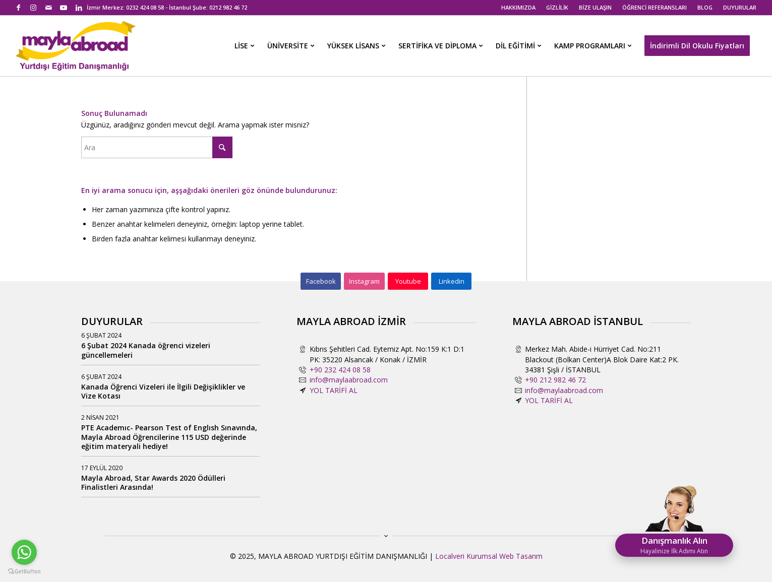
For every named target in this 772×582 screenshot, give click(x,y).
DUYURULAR (739, 7)
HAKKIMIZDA (518, 7)
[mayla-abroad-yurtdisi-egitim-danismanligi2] (76, 46)
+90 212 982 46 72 (555, 379)
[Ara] (156, 147)
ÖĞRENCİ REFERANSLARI (654, 7)
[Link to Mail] (48, 7)
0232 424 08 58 (145, 7)
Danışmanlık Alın (674, 545)
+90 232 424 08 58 (340, 369)
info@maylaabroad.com (349, 379)
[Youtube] (408, 281)
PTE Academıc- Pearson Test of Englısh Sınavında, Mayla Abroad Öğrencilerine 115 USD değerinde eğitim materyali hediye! (169, 436)
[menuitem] (518, 7)
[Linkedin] (451, 281)
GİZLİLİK (557, 7)
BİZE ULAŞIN (595, 7)
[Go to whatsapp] (24, 552)
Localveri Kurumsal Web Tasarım (489, 556)
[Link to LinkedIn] (79, 7)
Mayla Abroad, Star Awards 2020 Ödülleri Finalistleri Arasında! (153, 482)
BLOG (704, 7)
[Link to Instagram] (33, 7)
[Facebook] (321, 281)
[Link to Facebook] (18, 7)
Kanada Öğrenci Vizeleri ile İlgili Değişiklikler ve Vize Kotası (163, 391)
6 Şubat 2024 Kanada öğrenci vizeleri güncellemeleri (145, 350)
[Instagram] (364, 281)
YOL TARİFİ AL (334, 390)
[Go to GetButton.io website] (24, 571)
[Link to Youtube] (63, 7)
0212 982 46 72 (228, 7)
